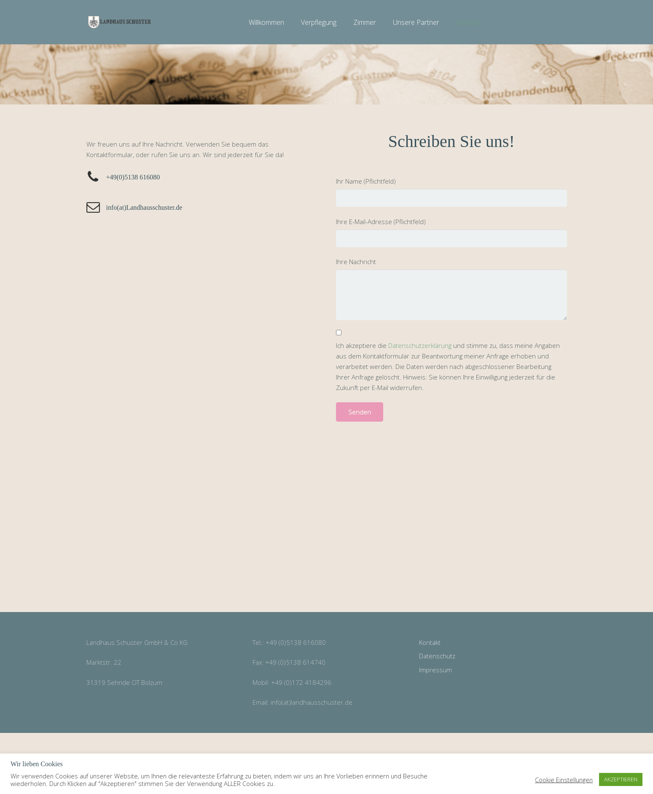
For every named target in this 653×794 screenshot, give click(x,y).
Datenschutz (437, 656)
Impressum (435, 670)
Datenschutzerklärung (419, 345)
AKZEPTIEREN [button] (620, 779)
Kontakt (430, 642)
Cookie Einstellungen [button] (564, 779)
